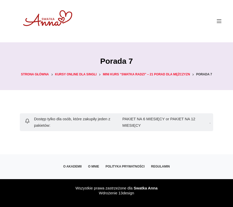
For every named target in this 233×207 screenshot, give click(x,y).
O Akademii (72, 166)
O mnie (93, 166)
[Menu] (219, 21)
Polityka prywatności (125, 166)
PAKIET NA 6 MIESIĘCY (143, 119)
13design (126, 193)
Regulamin (160, 166)
